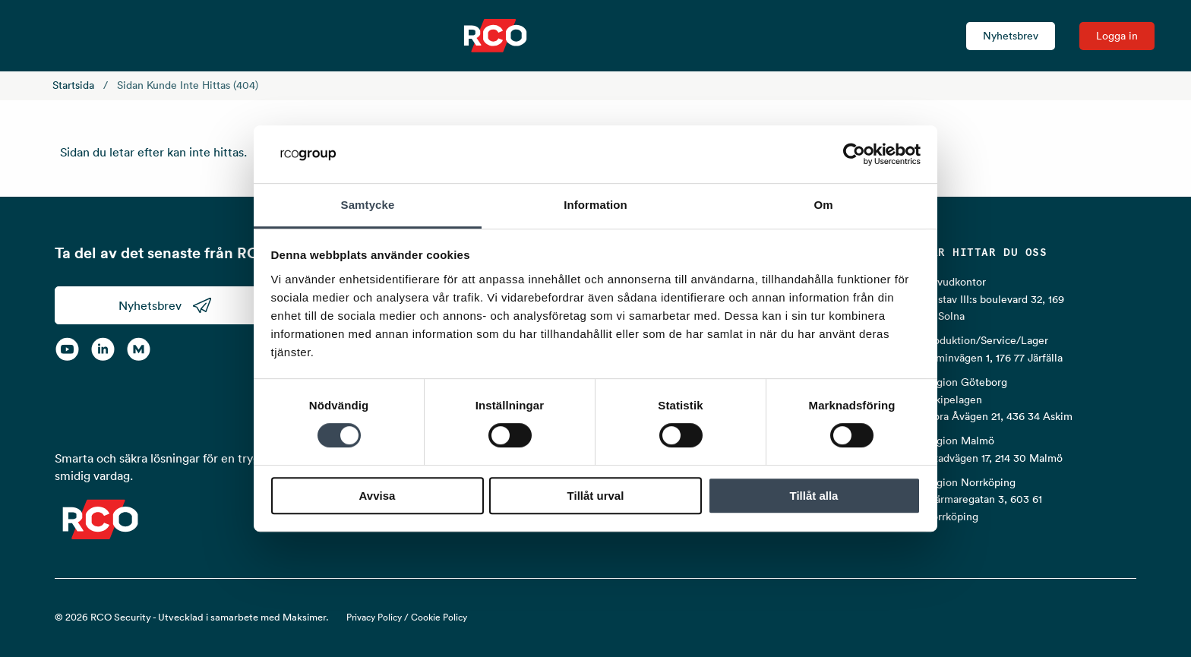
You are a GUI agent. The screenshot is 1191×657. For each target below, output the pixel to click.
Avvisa (377, 495)
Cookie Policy (439, 617)
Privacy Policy (374, 617)
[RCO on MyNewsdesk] (138, 349)
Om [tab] (822, 205)
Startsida (73, 85)
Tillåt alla (814, 495)
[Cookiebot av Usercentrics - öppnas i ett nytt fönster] (854, 154)
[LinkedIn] (102, 349)
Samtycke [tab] (368, 205)
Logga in (1117, 36)
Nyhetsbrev (1010, 36)
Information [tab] (595, 205)
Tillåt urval (595, 495)
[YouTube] (67, 349)
